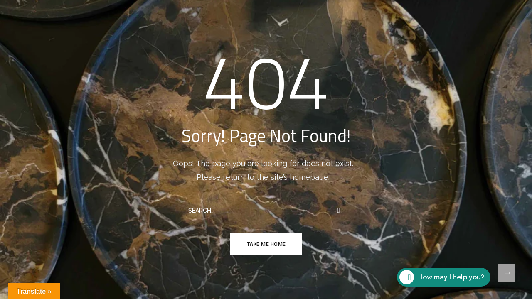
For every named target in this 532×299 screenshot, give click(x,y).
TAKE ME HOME (266, 244)
